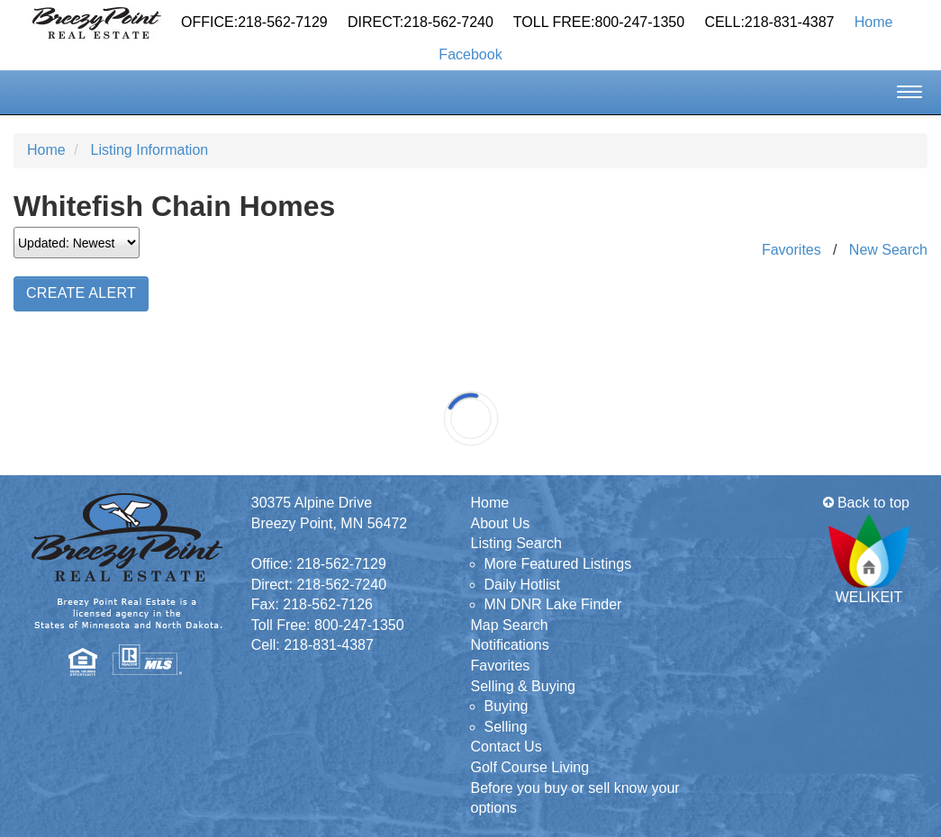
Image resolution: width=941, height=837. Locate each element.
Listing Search (516, 543)
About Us (500, 523)
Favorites (791, 249)
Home (874, 22)
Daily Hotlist (522, 584)
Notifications (510, 644)
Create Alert (81, 293)
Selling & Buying (523, 686)
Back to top (866, 502)
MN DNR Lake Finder (553, 604)
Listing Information (149, 150)
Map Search (509, 625)
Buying (506, 706)
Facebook (470, 54)
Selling (506, 726)
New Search (888, 249)
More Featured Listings (558, 564)
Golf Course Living (530, 767)
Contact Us (506, 746)
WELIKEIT (868, 559)
